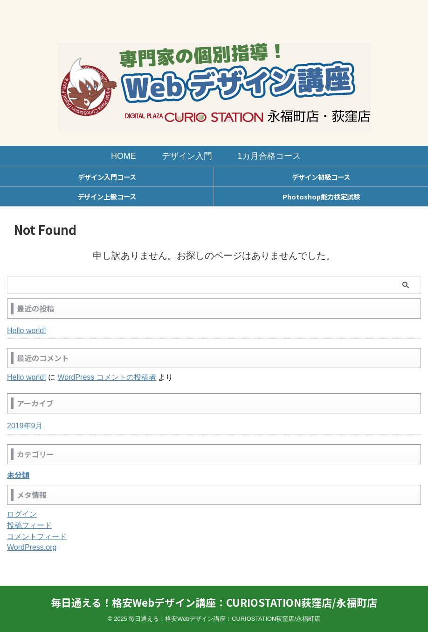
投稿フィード (29, 525)
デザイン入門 (187, 156)
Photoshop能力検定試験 (321, 196)
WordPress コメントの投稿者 (106, 377)
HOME (123, 156)
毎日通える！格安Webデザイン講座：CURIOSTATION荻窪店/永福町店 (214, 602)
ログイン (22, 514)
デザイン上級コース (106, 196)
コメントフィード (37, 536)
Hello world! (26, 330)
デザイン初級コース (321, 177)
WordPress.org (31, 547)
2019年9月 (25, 426)
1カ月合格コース (269, 156)
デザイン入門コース (107, 177)
